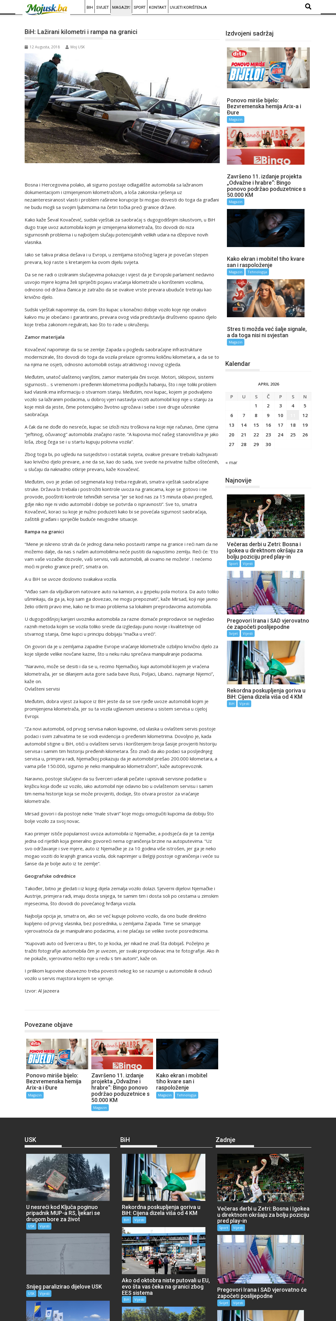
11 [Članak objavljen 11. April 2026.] (293, 316)
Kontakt (157, 7)
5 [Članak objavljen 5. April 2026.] (305, 307)
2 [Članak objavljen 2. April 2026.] (268, 307)
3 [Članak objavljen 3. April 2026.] (280, 307)
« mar (231, 363)
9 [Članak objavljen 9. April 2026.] (268, 316)
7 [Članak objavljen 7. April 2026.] (243, 316)
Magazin (121, 7)
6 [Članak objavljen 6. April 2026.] (231, 316)
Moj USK (75, 47)
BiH (90, 7)
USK (31, 1189)
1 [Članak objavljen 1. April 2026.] (256, 307)
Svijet (102, 7)
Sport (140, 7)
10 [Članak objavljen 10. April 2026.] (280, 316)
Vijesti (248, 438)
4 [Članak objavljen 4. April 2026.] (292, 307)
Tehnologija (186, 1095)
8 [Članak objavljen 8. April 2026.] (256, 316)
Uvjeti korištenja (188, 7)
